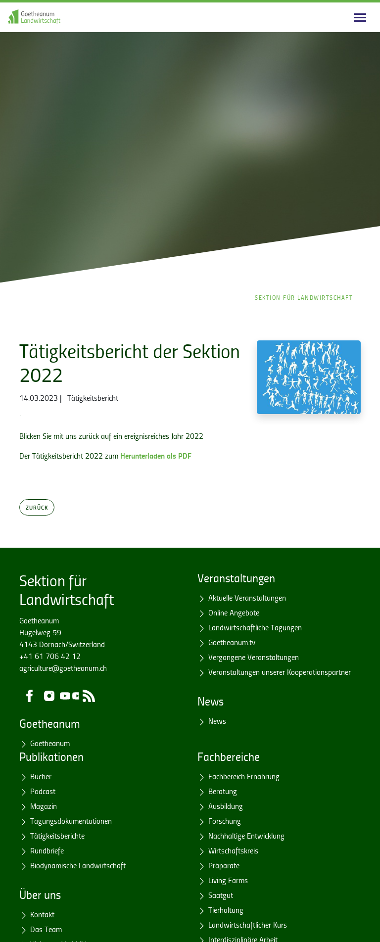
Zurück (37, 507)
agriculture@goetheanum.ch (63, 668)
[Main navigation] (360, 17)
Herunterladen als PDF (155, 455)
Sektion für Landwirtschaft (304, 297)
